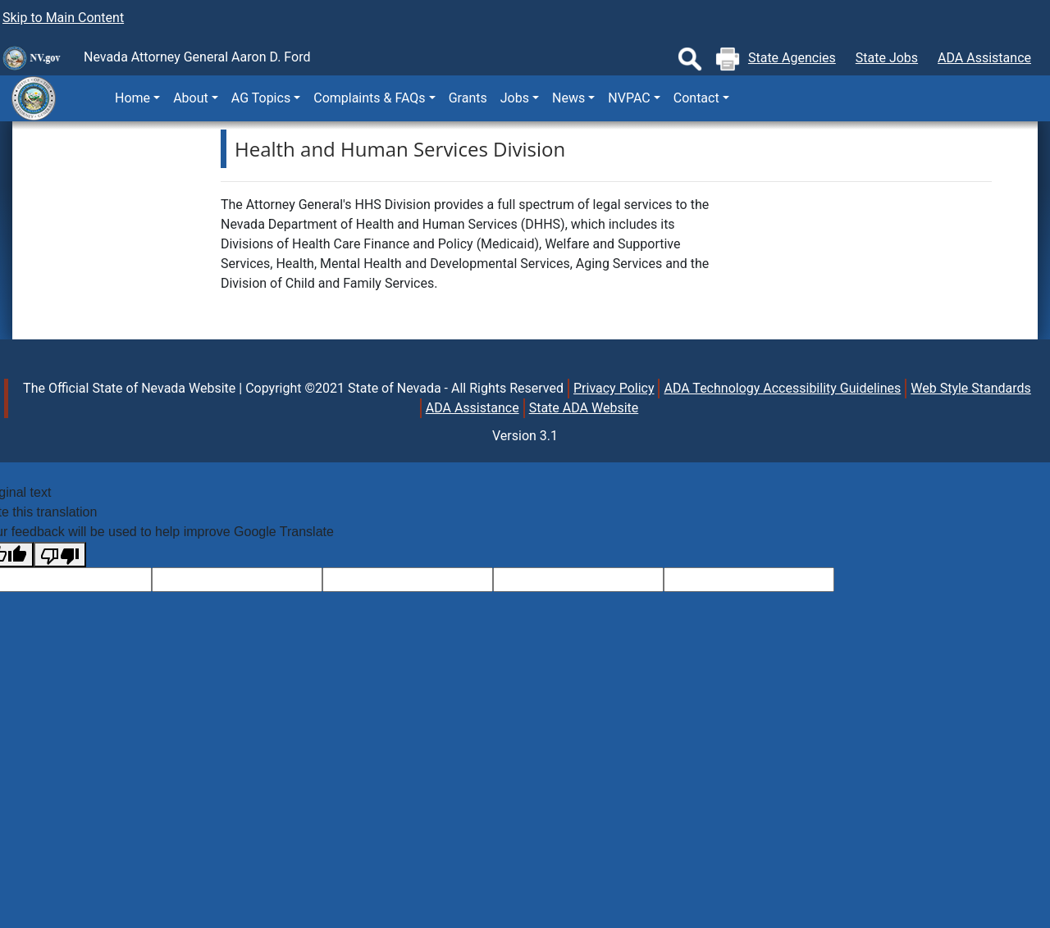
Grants (468, 98)
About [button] (190, 98)
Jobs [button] (514, 98)
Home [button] (132, 98)
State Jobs (887, 58)
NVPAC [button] (629, 98)
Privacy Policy (614, 388)
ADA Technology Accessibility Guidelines (782, 388)
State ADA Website (584, 408)
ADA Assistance (984, 58)
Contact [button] (696, 98)
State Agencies (792, 58)
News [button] (568, 98)
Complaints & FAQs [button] (369, 98)
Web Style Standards (971, 388)
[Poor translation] (60, 554)
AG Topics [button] (260, 98)
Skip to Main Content (63, 17)
